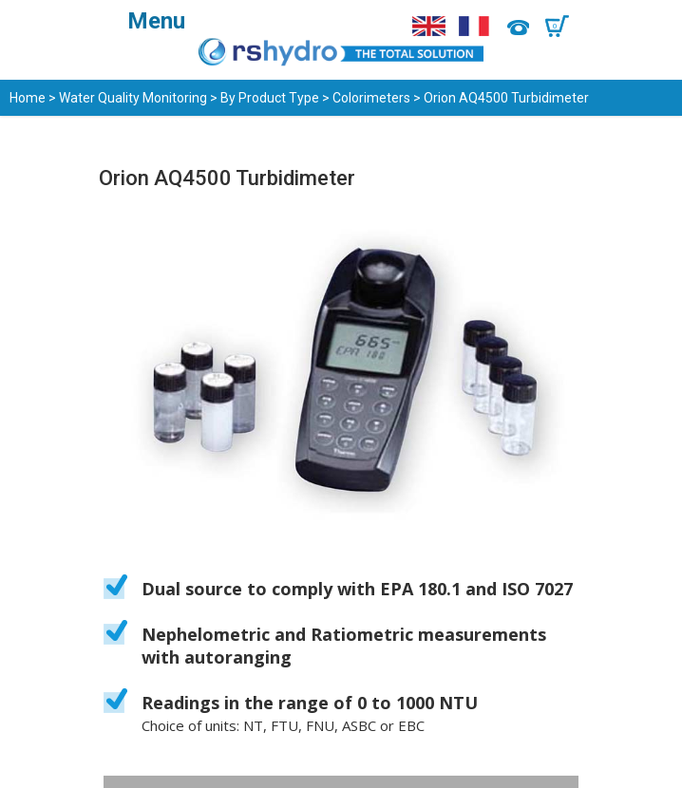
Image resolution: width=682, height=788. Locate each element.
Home (27, 97)
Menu (156, 20)
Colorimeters (371, 97)
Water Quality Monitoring (133, 97)
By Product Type (269, 97)
